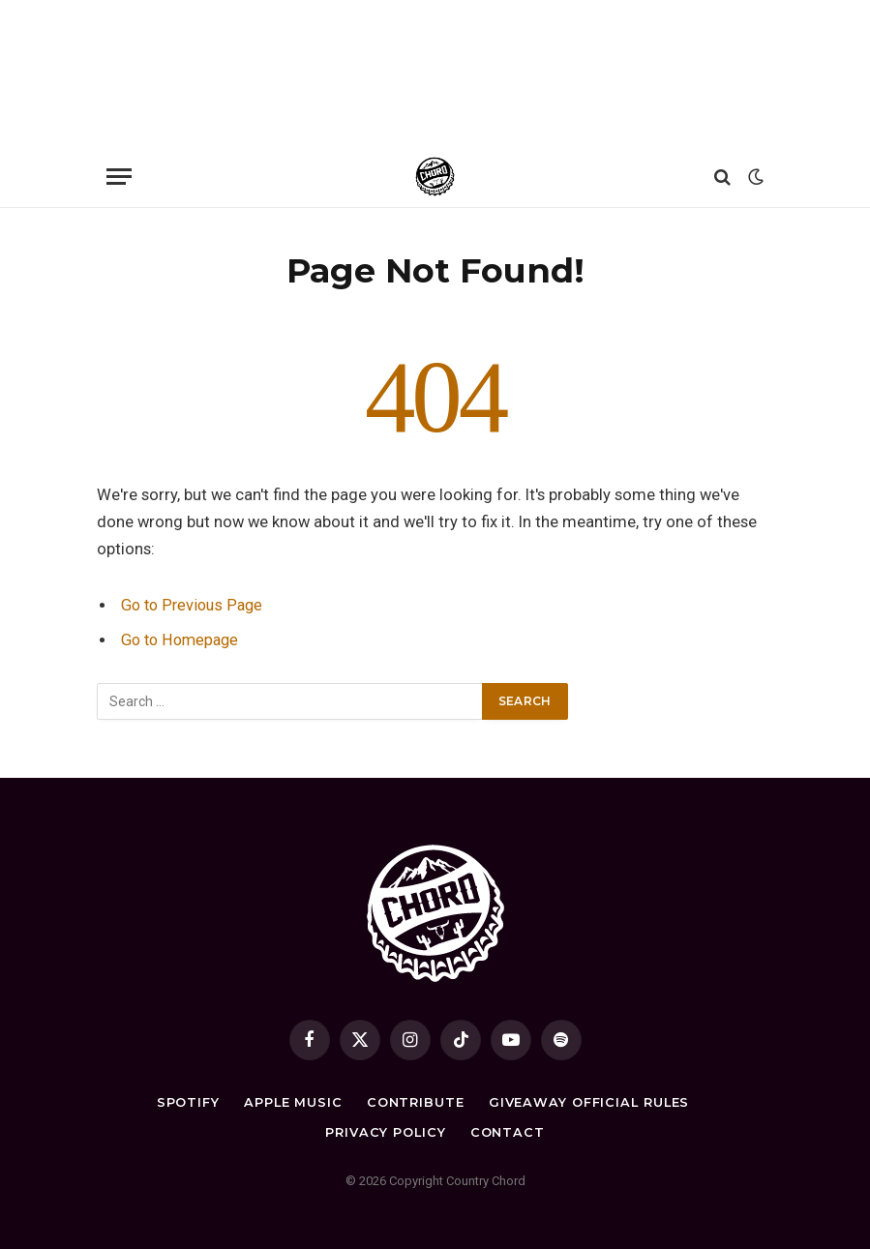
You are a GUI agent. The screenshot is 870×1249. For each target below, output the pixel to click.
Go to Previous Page (194, 605)
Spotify (186, 1102)
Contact (507, 1132)
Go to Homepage (182, 640)
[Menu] (119, 176)
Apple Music (292, 1102)
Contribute (415, 1102)
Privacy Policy (385, 1132)
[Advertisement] (435, 72)
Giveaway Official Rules (589, 1102)
